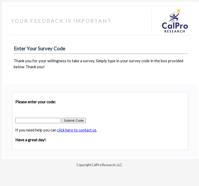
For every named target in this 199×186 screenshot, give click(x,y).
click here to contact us (76, 130)
